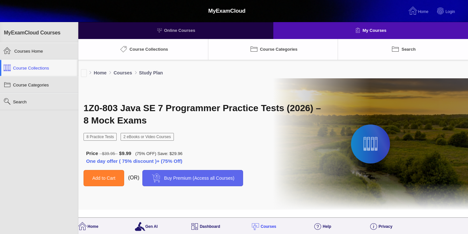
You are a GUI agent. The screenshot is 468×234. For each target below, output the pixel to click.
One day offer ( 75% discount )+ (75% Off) (134, 161)
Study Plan (151, 72)
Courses (122, 72)
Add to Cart (103, 178)
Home (100, 72)
